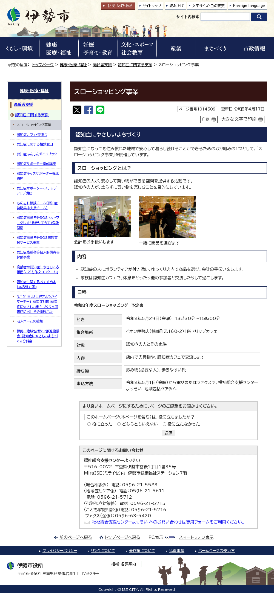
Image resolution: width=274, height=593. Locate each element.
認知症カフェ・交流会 (32, 134)
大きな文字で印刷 (238, 119)
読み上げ (177, 6)
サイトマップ (152, 6)
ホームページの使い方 (216, 551)
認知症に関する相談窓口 (35, 144)
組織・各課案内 (123, 564)
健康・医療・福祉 (73, 65)
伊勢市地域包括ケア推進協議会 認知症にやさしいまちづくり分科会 (38, 336)
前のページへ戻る (75, 537)
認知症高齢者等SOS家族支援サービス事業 (37, 240)
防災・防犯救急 (120, 6)
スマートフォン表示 (196, 537)
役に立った (102, 424)
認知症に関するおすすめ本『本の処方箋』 (36, 284)
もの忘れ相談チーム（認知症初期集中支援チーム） (37, 205)
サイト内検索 (187, 16)
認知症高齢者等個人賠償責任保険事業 (38, 255)
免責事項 (176, 551)
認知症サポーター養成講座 (36, 163)
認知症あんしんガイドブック (37, 154)
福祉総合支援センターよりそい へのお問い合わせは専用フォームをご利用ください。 (168, 522)
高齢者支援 (102, 65)
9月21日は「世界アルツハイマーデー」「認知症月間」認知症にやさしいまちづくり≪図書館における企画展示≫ (37, 304)
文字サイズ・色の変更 (208, 6)
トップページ (43, 65)
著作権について (142, 551)
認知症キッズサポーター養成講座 (38, 176)
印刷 (206, 119)
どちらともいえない (140, 424)
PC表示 (156, 537)
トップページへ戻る (122, 537)
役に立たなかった (183, 424)
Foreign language (249, 6)
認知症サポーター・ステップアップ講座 (37, 191)
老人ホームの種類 (30, 321)
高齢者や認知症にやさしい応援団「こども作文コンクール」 (38, 269)
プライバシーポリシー (59, 551)
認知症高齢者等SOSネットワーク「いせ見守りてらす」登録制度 (38, 222)
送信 (168, 433)
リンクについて (103, 551)
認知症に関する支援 (135, 65)
